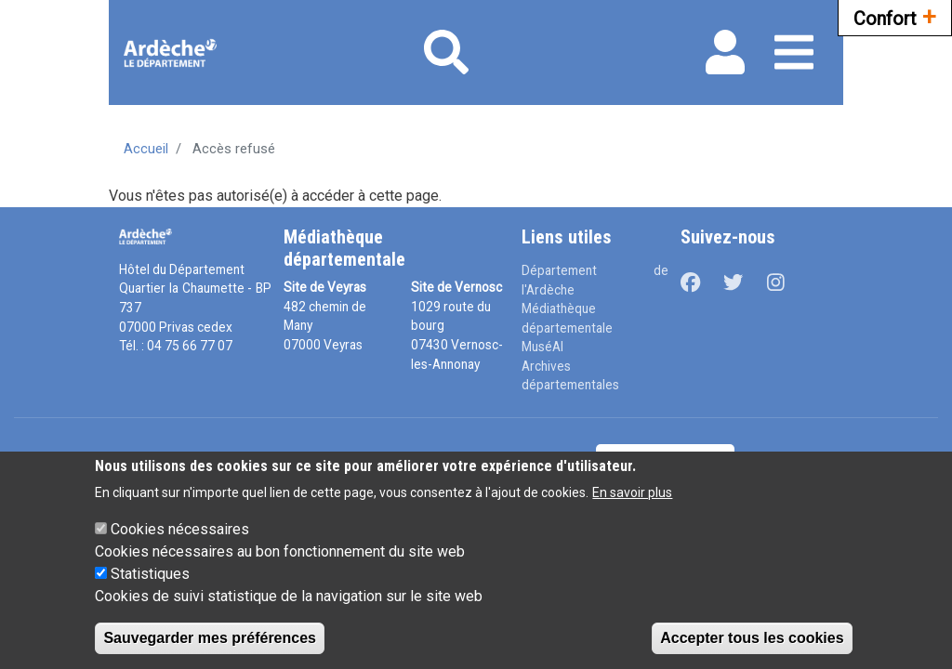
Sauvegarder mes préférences (209, 638)
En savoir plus (632, 492)
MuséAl (542, 346)
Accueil (146, 148)
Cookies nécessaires (180, 529)
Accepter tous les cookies (751, 638)
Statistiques (150, 574)
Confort (894, 16)
